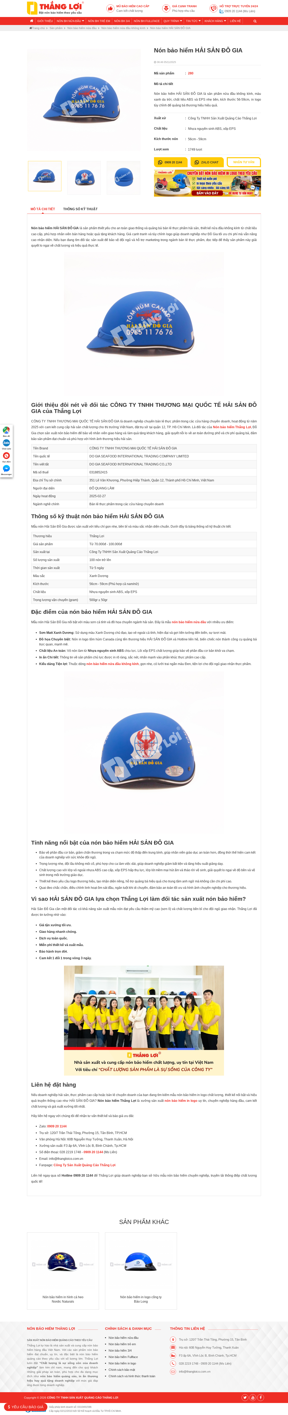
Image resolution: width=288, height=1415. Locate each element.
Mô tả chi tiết (43, 209)
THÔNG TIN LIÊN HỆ (187, 1328)
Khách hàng (215, 20)
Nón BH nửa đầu (70, 20)
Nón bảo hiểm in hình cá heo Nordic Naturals (63, 1299)
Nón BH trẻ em (99, 21)
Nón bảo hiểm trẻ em (122, 1344)
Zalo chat (209, 162)
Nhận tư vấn (243, 162)
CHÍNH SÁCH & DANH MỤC (128, 1328)
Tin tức (193, 20)
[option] (84, 100)
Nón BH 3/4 (122, 21)
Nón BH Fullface (147, 21)
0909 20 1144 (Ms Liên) (240, 11)
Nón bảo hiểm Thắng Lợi (51, 1328)
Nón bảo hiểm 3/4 (119, 1350)
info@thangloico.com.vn (194, 1371)
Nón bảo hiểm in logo (122, 1363)
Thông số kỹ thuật (80, 209)
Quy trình (173, 20)
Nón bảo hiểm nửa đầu (123, 1337)
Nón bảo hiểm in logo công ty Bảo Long (141, 1299)
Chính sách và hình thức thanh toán (131, 1376)
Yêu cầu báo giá (25, 1407)
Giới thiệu (45, 21)
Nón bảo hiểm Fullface (123, 1357)
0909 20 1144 (173, 162)
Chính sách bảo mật (121, 1369)
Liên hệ (235, 21)
